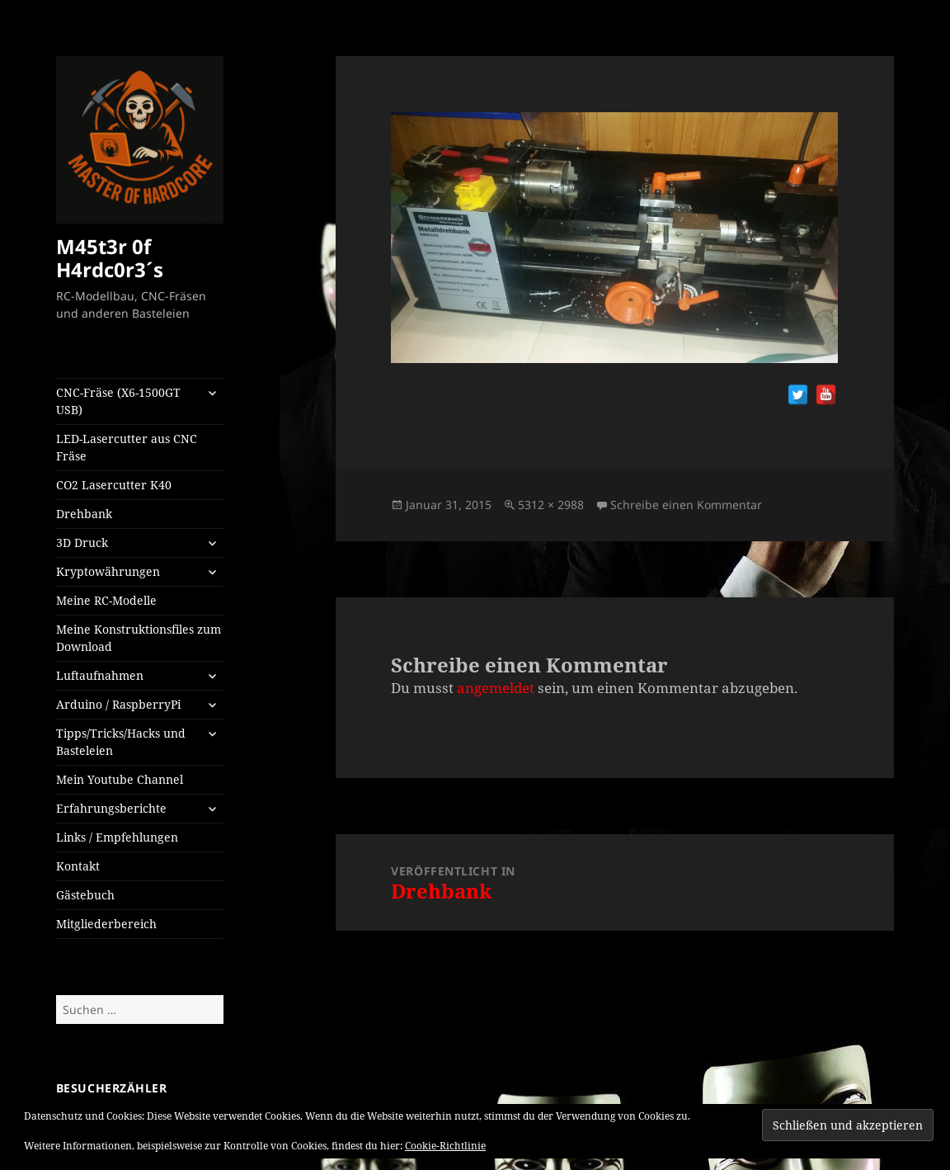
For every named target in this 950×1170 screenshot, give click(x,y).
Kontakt (78, 866)
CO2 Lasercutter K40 (114, 485)
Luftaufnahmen (99, 675)
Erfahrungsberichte (111, 808)
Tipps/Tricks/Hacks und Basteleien (121, 741)
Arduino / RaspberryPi (118, 704)
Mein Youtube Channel (119, 779)
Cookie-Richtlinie (445, 1146)
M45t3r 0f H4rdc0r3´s (109, 258)
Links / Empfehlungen (117, 837)
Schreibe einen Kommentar (686, 504)
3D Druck (82, 542)
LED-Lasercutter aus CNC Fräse (126, 447)
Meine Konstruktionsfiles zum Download (138, 637)
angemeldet (495, 687)
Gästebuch (85, 895)
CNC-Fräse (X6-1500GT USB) (118, 401)
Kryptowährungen (108, 571)
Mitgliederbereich (106, 924)
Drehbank (84, 513)
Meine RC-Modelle (106, 600)
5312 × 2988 (551, 504)
